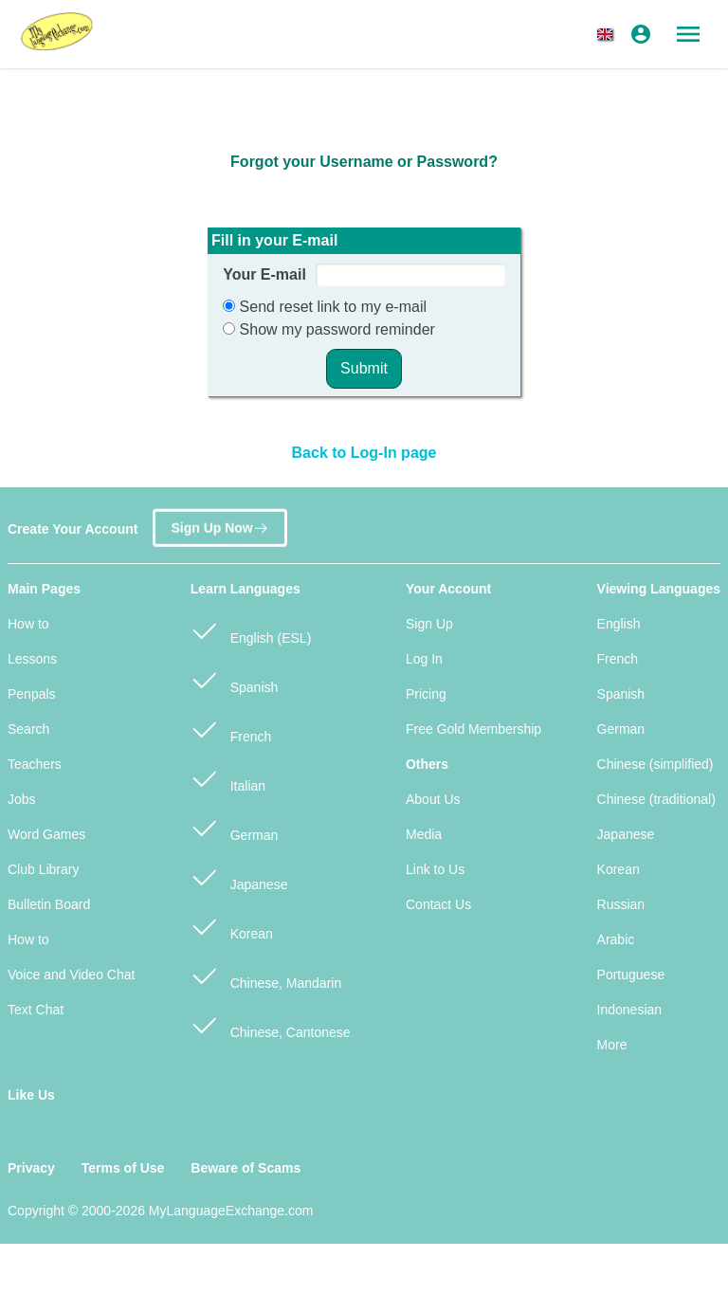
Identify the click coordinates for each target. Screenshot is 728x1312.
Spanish (234, 679)
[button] (608, 34)
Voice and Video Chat (71, 974)
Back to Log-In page (364, 453)
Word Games (46, 834)
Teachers (35, 764)
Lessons (32, 658)
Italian (228, 777)
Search (28, 729)
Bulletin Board (49, 904)
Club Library (43, 869)
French (231, 728)
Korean (232, 925)
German (234, 827)
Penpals (32, 694)
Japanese (239, 876)
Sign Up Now (219, 523)
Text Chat (36, 1009)
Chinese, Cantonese (271, 1024)
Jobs (22, 799)
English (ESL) (251, 630)
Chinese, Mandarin (266, 975)
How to (28, 623)
